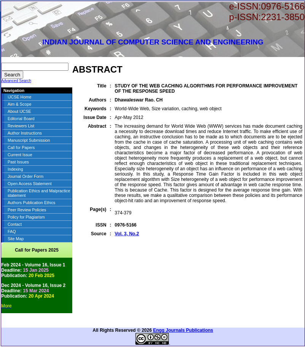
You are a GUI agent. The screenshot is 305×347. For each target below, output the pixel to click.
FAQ (12, 231)
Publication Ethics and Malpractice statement (39, 193)
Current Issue (20, 154)
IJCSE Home (19, 97)
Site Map (16, 238)
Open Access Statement (30, 183)
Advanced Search (16, 81)
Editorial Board (21, 118)
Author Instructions (25, 133)
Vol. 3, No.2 (127, 233)
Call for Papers (21, 147)
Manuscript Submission (29, 140)
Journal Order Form (25, 176)
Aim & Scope (19, 104)
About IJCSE (19, 111)
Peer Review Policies (27, 210)
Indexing (15, 169)
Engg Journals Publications (183, 330)
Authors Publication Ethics (31, 202)
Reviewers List (21, 126)
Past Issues (18, 162)
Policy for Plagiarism (26, 217)
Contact (15, 224)
